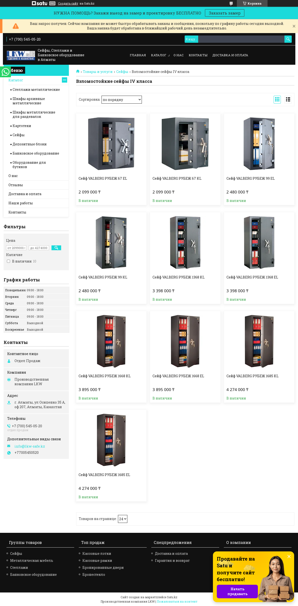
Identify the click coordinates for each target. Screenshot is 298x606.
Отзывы (15, 185)
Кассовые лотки (96, 553)
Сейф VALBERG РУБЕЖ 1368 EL (252, 277)
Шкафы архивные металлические (29, 100)
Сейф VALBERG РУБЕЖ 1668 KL (105, 376)
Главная (138, 55)
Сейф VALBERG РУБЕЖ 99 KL (103, 277)
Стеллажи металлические (36, 89)
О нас (179, 55)
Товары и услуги (98, 72)
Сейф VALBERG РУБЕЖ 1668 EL (178, 376)
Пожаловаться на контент (177, 601)
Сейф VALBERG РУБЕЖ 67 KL (177, 178)
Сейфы (122, 72)
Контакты (198, 55)
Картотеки (22, 125)
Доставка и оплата (230, 55)
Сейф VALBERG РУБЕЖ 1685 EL (104, 475)
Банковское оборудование (36, 153)
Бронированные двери (103, 567)
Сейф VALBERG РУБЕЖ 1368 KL (179, 277)
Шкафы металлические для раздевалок (34, 114)
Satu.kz (172, 597)
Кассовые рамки (97, 560)
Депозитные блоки (30, 144)
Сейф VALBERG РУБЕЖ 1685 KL (252, 376)
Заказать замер (224, 12)
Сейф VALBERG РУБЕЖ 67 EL (103, 178)
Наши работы (20, 203)
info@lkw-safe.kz (30, 446)
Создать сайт (68, 3)
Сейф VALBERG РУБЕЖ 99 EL (250, 178)
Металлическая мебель (31, 560)
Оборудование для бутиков (29, 164)
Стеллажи (19, 567)
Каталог (158, 55)
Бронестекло (93, 574)
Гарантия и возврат (172, 560)
